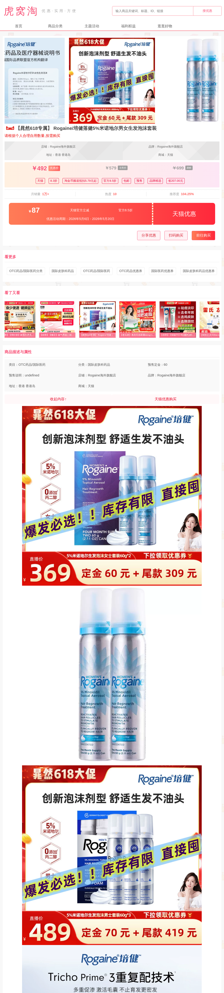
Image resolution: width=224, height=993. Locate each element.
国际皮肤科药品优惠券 (199, 271)
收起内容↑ (58, 399)
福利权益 (128, 26)
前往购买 (203, 235)
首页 (18, 26)
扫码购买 (176, 235)
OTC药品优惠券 (130, 271)
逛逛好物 (165, 26)
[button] (98, 120)
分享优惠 (148, 235)
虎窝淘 (21, 11)
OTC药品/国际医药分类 (26, 271)
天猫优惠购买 (165, 399)
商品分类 (55, 26)
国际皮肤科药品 (63, 271)
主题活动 (92, 26)
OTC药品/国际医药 (96, 271)
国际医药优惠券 (162, 271)
